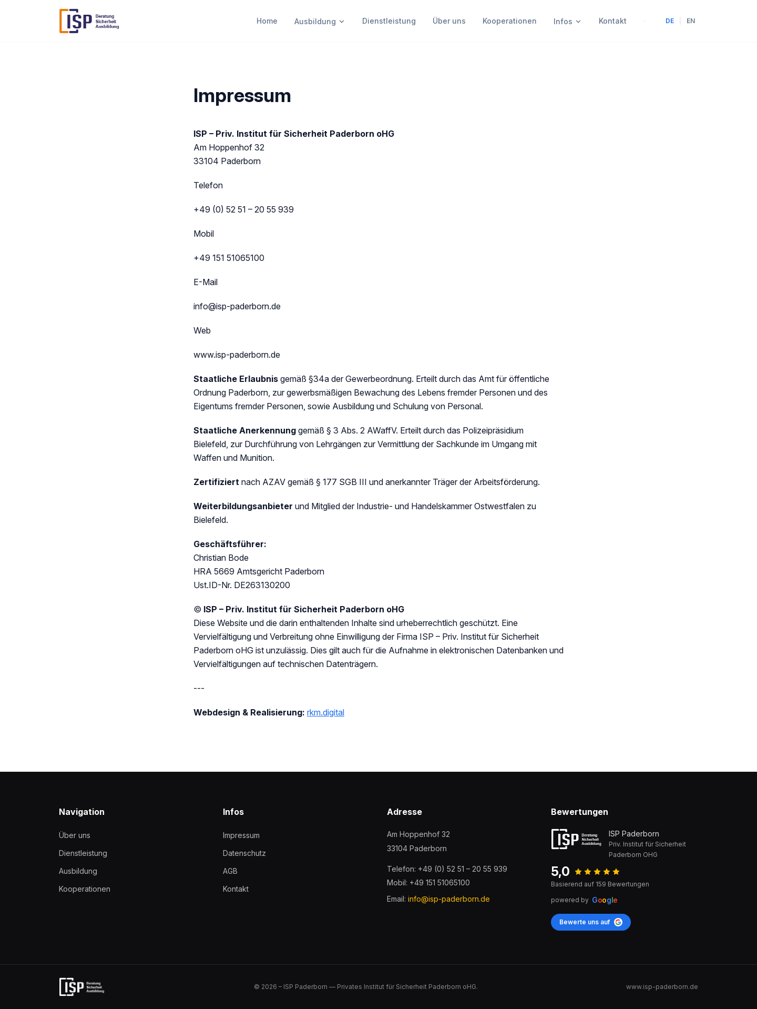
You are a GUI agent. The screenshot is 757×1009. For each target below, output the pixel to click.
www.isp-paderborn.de (662, 987)
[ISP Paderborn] (90, 21)
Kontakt (613, 20)
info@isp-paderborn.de (449, 898)
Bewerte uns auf (590, 922)
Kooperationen (510, 20)
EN (691, 21)
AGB (230, 870)
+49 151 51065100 (440, 882)
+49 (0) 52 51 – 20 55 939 (462, 868)
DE (670, 21)
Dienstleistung (389, 20)
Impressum (241, 835)
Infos (568, 21)
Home (267, 20)
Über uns (449, 20)
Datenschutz (244, 853)
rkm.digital (325, 712)
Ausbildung (319, 21)
